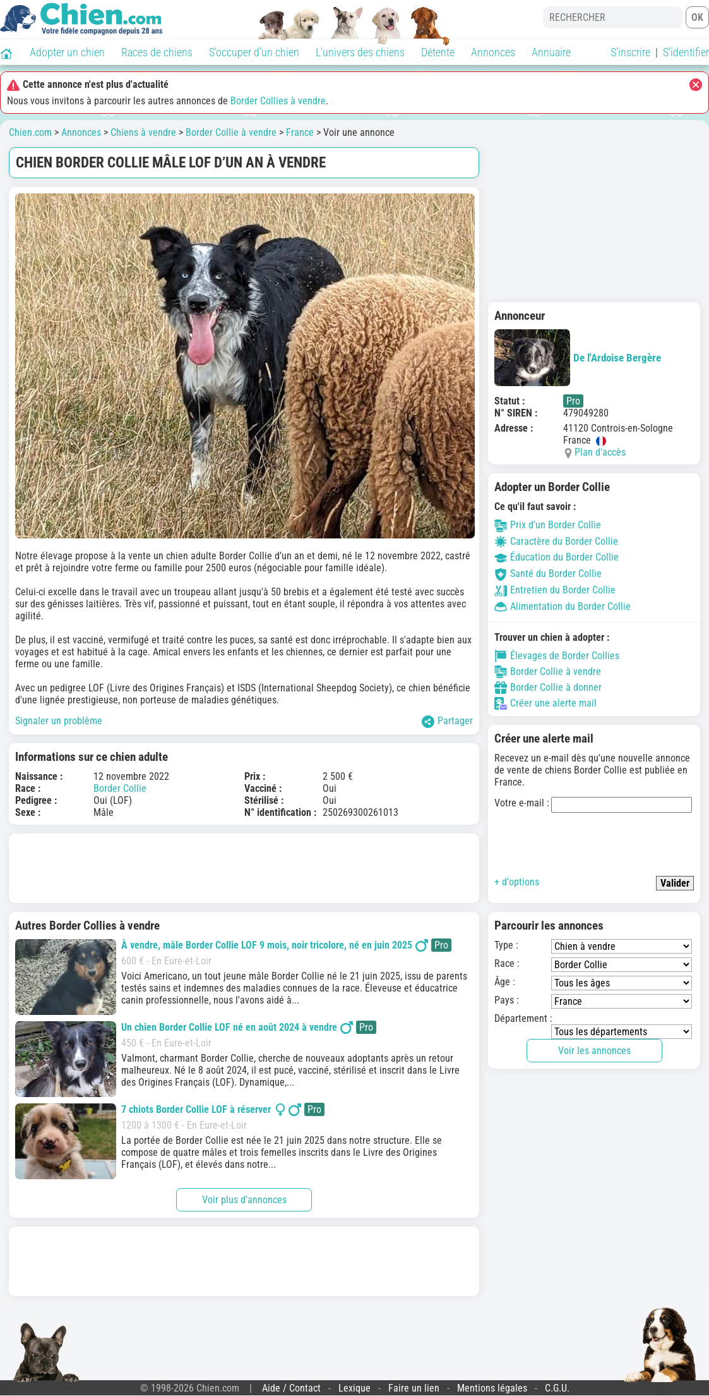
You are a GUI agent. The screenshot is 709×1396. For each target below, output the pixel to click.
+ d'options (516, 882)
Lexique (354, 1388)
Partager (447, 721)
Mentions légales (492, 1388)
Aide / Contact (291, 1388)
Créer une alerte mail (545, 703)
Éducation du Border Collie (556, 557)
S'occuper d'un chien (254, 52)
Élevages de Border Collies (556, 656)
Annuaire (551, 52)
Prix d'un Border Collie (547, 525)
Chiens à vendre (143, 132)
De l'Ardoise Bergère (577, 357)
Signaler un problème (58, 721)
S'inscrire (630, 52)
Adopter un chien (67, 52)
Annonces (493, 52)
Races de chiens (157, 52)
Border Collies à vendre (278, 101)
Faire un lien (413, 1388)
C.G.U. (557, 1388)
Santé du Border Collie (548, 574)
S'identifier (686, 52)
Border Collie (119, 788)
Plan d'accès (600, 452)
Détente (438, 52)
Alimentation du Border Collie (562, 606)
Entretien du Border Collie (555, 590)
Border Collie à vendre (231, 132)
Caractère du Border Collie (556, 541)
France (300, 132)
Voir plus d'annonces (244, 1200)
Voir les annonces (594, 1051)
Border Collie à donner (548, 687)
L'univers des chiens (360, 52)
